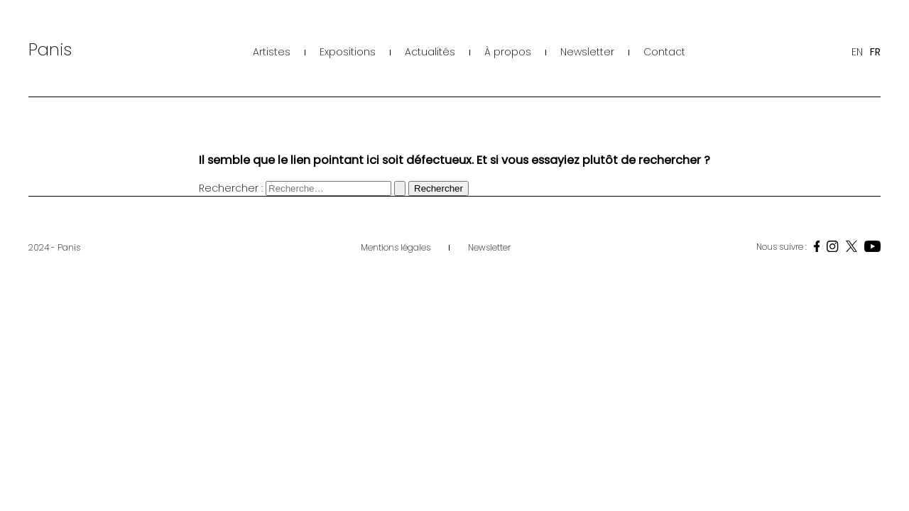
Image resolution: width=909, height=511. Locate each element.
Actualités (430, 52)
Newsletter (587, 52)
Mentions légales (395, 247)
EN (857, 52)
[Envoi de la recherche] (399, 188)
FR (875, 52)
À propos (507, 52)
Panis (50, 49)
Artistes (271, 52)
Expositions (348, 52)
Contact (664, 52)
